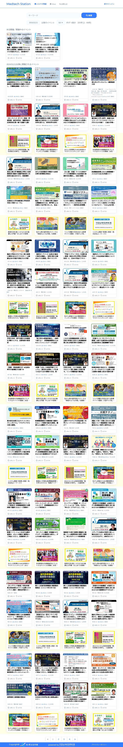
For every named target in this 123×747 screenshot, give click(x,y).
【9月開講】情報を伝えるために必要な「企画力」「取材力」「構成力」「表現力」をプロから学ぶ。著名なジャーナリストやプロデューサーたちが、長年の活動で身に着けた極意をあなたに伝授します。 (103, 455)
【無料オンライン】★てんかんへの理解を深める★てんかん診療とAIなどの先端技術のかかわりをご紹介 (74, 121)
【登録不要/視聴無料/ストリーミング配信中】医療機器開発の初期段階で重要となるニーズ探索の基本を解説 (18, 506)
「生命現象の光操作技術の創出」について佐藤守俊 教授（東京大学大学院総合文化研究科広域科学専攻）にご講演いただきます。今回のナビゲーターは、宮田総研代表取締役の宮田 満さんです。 (47, 288)
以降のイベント (48, 22)
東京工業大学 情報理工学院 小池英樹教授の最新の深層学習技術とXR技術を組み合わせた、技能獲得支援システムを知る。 (19, 175)
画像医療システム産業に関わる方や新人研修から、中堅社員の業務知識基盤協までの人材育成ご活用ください (46, 50)
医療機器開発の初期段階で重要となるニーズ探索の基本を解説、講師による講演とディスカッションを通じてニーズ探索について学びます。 (46, 425)
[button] (12, 57)
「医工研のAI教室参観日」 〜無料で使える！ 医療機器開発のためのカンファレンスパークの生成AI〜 (46, 341)
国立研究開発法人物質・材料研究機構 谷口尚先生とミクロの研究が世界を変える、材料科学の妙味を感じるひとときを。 (47, 121)
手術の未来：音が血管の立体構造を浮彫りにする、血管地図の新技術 (18, 340)
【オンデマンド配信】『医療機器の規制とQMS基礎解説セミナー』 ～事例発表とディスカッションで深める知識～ (19, 671)
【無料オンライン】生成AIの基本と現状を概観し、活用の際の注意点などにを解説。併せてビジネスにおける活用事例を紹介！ (46, 257)
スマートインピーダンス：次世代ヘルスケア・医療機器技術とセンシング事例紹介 (46, 505)
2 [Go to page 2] (59, 739)
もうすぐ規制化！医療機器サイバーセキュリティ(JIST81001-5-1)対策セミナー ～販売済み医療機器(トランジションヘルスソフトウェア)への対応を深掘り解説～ (75, 205)
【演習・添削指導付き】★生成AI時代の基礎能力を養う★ (18, 368)
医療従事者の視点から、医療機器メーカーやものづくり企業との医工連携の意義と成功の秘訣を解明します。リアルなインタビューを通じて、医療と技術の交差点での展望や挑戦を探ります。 (103, 372)
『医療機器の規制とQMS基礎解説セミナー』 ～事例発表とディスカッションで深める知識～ (18, 616)
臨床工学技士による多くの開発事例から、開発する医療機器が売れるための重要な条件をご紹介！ (103, 616)
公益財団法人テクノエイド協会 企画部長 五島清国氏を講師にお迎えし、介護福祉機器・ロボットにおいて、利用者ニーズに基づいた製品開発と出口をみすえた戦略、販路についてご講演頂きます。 (18, 87)
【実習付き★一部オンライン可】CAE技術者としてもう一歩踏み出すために (46, 616)
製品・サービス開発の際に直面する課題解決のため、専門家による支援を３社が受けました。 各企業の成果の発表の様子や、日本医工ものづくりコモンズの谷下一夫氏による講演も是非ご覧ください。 (47, 206)
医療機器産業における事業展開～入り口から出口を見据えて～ (103, 173)
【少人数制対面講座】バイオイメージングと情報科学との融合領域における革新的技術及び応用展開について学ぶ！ (18, 453)
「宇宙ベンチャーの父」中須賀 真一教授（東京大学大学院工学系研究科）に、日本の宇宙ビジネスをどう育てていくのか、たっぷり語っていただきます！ (75, 258)
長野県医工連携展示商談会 (16, 697)
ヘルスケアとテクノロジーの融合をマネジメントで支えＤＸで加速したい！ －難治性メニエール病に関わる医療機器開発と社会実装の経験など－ (103, 287)
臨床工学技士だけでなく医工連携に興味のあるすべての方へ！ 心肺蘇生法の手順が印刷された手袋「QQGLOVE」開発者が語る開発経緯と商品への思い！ (19, 258)
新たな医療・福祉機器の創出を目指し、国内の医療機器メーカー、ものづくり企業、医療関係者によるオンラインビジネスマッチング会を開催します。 (74, 672)
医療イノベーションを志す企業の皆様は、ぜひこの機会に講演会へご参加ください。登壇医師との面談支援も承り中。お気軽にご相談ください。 (74, 454)
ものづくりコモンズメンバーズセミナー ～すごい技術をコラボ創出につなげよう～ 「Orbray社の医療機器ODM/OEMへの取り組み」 (103, 204)
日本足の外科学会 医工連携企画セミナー (47, 698)
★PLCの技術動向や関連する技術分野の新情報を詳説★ (46, 173)
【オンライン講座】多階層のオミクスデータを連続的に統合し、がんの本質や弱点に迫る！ (46, 534)
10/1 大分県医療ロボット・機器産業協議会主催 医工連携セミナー (103, 698)
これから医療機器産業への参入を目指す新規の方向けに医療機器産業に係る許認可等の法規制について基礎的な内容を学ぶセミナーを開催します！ (74, 342)
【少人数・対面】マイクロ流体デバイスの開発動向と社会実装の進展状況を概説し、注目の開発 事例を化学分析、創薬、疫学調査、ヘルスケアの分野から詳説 (74, 176)
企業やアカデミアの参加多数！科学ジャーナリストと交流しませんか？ (74, 423)
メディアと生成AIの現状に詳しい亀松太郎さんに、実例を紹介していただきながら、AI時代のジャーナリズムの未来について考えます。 (103, 536)
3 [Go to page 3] (64, 739)
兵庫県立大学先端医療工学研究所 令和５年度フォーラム (19, 202)
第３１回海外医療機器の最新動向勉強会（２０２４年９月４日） (46, 586)
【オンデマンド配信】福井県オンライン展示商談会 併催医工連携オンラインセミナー (75, 84)
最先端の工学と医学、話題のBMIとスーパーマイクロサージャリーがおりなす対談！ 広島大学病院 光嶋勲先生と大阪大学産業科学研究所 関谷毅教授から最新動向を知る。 (103, 123)
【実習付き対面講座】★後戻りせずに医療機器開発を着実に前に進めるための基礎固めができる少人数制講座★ (46, 453)
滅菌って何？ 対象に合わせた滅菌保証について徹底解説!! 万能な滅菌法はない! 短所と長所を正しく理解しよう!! (103, 424)
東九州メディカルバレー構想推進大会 (103, 83)
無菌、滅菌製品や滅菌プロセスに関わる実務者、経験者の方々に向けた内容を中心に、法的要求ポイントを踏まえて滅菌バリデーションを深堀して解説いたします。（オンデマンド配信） (18, 52)
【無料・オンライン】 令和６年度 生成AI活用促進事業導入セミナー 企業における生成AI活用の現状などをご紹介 (104, 671)
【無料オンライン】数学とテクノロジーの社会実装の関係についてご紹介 (103, 256)
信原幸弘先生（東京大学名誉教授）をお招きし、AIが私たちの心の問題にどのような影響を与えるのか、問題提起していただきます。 (75, 286)
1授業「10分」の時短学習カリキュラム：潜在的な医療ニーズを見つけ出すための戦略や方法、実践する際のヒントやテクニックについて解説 (46, 371)
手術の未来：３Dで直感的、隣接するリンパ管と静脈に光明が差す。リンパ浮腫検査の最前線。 (74, 369)
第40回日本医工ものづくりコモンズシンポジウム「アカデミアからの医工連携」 (18, 423)
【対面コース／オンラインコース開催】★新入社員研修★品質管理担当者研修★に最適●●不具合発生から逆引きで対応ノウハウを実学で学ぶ (103, 342)
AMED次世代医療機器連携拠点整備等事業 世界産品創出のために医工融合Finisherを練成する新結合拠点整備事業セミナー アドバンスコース (47, 86)
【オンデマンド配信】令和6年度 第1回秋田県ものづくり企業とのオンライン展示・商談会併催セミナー (19, 588)
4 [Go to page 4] (70, 739)
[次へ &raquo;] (75, 739)
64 (60, 22)
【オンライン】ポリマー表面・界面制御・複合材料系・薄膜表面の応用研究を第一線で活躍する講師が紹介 (18, 121)
